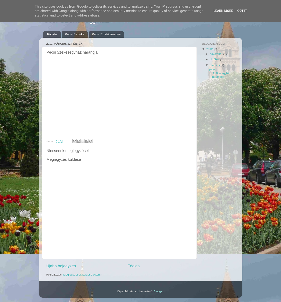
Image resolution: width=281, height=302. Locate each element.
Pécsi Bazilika (74, 34)
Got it (242, 11)
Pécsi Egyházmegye (106, 34)
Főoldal (52, 34)
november (216, 53)
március (215, 65)
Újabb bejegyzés (61, 266)
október (215, 59)
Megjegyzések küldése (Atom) (82, 274)
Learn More (223, 11)
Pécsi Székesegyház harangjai (220, 73)
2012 (209, 49)
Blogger (158, 291)
